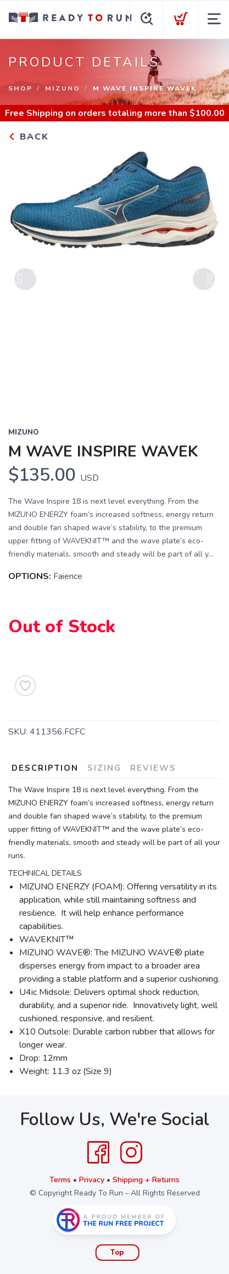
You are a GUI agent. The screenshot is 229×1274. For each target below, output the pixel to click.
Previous (25, 282)
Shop (20, 88)
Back (28, 137)
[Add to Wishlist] (25, 685)
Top (117, 1253)
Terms (60, 1180)
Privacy (91, 1180)
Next (204, 282)
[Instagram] (131, 1152)
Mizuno (62, 88)
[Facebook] (98, 1152)
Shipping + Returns (146, 1180)
